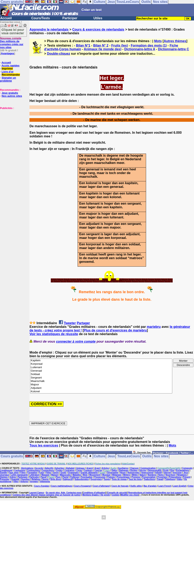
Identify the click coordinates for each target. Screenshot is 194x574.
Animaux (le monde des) (102, 49)
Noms (161, 475)
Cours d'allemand (101, 486)
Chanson (134, 468)
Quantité (15, 479)
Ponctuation (87, 477)
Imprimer (7, 68)
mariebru (154, 326)
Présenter (4, 479)
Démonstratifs (154, 470)
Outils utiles (136, 486)
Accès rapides (10, 65)
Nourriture (171, 475)
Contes (59, 470)
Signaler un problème (8, 79)
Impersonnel (147, 472)
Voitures (24, 481)
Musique (106, 475)
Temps (107, 479)
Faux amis (14, 472)
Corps (79, 470)
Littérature (35, 475)
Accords (39, 468)
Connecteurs (48, 470)
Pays (58, 477)
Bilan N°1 (83, 45)
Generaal (101, 371)
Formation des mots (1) (149, 45)
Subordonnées (82, 479)
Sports (45, 479)
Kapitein (101, 360)
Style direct (55, 479)
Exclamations (182, 470)
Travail (160, 479)
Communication (148, 468)
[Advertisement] (12, 130)
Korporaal (101, 364)
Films (23, 472)
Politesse (74, 477)
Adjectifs (49, 468)
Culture (99, 456)
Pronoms (135, 477)
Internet (167, 472)
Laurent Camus (36, 493)
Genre (56, 472)
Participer (69, 18)
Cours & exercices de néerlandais (98, 29)
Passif (44, 477)
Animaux (80, 468)
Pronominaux (123, 477)
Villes (15, 481)
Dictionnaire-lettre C (173, 49)
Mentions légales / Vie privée (96, 495)
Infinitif (158, 472)
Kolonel (101, 391)
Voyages (34, 481)
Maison (54, 475)
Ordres (12, 477)
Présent (186, 477)
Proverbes (162, 477)
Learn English (179, 486)
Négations (182, 475)
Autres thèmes (175, 41)
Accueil (6, 18)
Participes (22, 477)
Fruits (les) (119, 45)
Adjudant (101, 388)
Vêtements (45, 481)
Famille (3, 472)
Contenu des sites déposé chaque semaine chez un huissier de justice (47, 495)
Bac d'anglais (150, 486)
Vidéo (179, 479)
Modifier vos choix (130, 495)
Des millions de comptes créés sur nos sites (11, 43)
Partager (83, 323)
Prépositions (175, 477)
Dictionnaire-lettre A (139, 49)
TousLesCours (128, 456)
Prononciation (148, 477)
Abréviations (27, 468)
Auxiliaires (123, 468)
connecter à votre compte (76, 341)
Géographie (112, 472)
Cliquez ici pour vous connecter (12, 31)
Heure (123, 472)
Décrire (142, 470)
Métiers (126, 475)
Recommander (11, 74)
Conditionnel (6, 470)
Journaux (4, 475)
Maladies (77, 475)
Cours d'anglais (41, 486)
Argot (97, 468)
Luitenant (101, 367)
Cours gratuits (12, 456)
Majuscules (65, 475)
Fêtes (48, 472)
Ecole (166, 470)
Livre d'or (8, 71)
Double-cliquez (58, 53)
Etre (172, 470)
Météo (135, 475)
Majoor (101, 384)
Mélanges (116, 475)
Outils (146, 456)
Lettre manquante (19, 475)
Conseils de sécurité (117, 493)
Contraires (69, 470)
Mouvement (95, 475)
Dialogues (124, 470)
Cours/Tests (40, 18)
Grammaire (73, 472)
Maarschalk (101, 381)
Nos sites (161, 456)
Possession (100, 477)
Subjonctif (68, 479)
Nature (143, 475)
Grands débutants (89, 472)
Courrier (98, 470)
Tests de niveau (119, 479)
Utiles (97, 18)
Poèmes (111, 477)
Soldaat (101, 374)
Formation (32, 472)
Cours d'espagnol (82, 486)
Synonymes (96, 479)
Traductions (149, 479)
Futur (41, 472)
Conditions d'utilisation (94, 493)
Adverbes (59, 468)
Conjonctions (33, 470)
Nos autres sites (12, 95)
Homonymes (133, 472)
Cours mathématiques (61, 486)
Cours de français (119, 486)
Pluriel (65, 477)
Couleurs (88, 470)
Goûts (63, 472)
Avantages (7, 53)
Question (25, 479)
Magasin (45, 475)
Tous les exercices (43, 445)
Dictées (134, 470)
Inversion (177, 472)
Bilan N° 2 (100, 45)
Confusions (19, 470)
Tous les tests (135, 479)
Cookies (116, 495)
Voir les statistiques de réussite (53, 334)
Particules (34, 477)
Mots (158, 41)
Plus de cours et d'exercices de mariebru (115, 330)
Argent (89, 468)
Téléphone (170, 479)
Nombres (152, 475)
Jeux (111, 456)
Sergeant (101, 377)
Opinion (4, 477)
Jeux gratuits (10, 92)
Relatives (35, 479)
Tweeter (70, 323)
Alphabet (70, 468)
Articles (105, 468)
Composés (187, 468)
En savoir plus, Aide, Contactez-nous (64, 493)
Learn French (164, 486)
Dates (114, 470)
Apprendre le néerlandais (48, 29)
